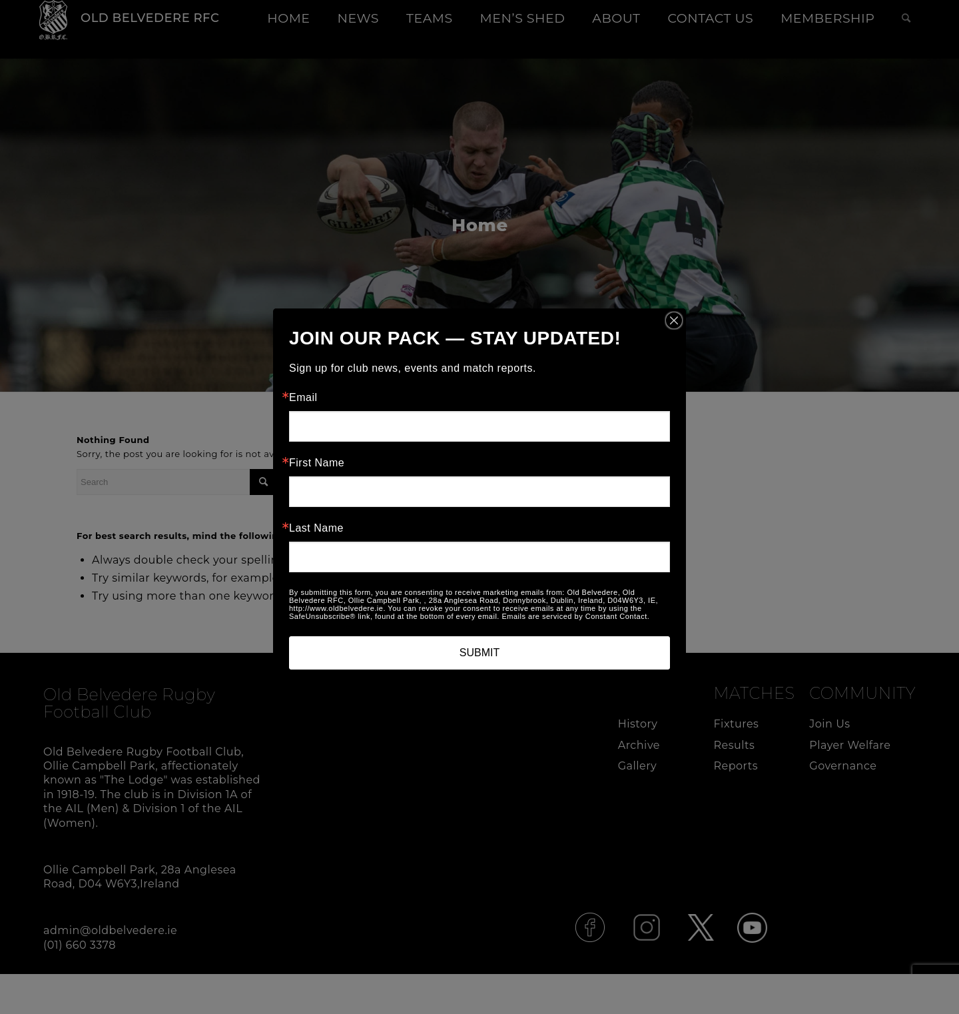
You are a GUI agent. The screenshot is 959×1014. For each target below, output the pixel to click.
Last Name (316, 528)
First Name (316, 463)
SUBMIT (479, 652)
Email (303, 397)
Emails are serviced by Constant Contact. (575, 616)
